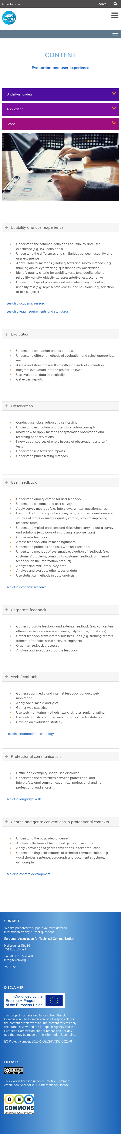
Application (14, 109)
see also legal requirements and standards (38, 311)
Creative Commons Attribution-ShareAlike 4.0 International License (37, 1083)
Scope (10, 124)
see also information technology (30, 734)
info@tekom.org (15, 960)
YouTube (10, 967)
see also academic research (27, 303)
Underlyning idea (19, 94)
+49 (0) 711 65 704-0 (18, 956)
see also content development (28, 874)
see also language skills (24, 799)
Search (115, 3)
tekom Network (11, 4)
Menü (115, 15)
